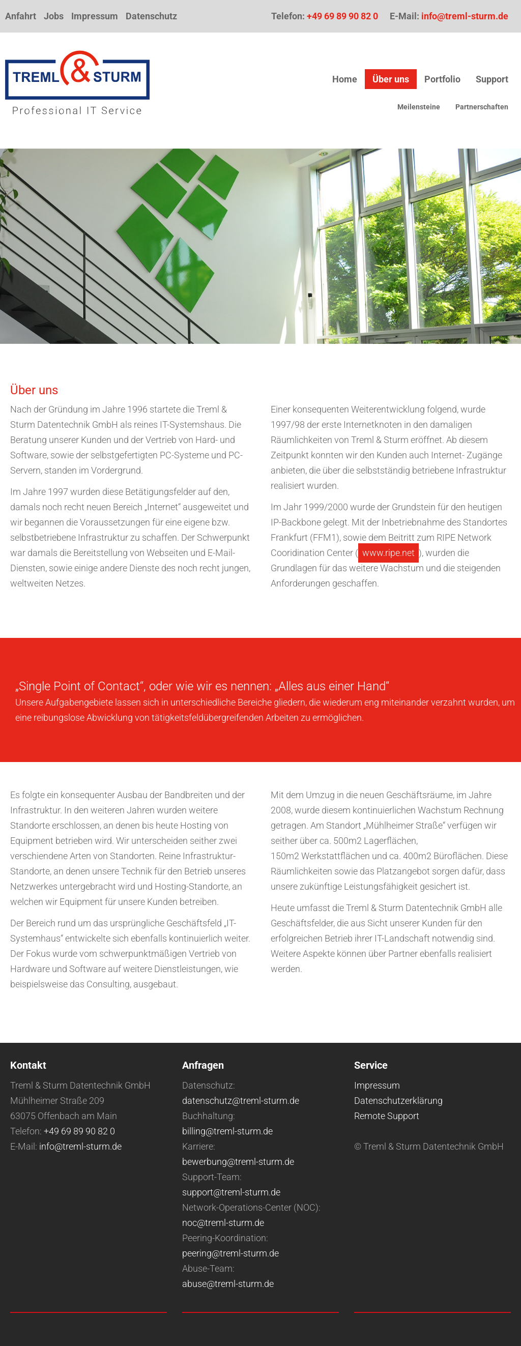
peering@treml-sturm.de (230, 1253)
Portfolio (442, 79)
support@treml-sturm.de (231, 1192)
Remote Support (386, 1115)
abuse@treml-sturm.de (228, 1283)
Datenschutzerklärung (398, 1100)
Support (492, 79)
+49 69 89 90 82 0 (342, 16)
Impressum (94, 16)
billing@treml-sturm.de (227, 1131)
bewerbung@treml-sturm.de (238, 1161)
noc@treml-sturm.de (223, 1222)
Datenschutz (151, 16)
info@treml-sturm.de (464, 16)
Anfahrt (20, 16)
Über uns (390, 79)
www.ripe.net (388, 552)
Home (344, 79)
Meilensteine (418, 107)
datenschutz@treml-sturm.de (240, 1100)
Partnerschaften (481, 107)
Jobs (54, 16)
